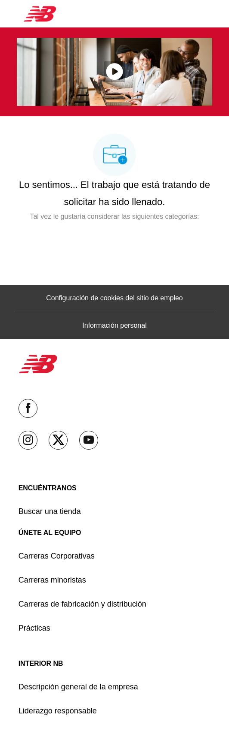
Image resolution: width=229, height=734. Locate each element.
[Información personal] (114, 325)
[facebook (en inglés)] (28, 408)
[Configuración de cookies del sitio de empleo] (114, 298)
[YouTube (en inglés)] (88, 440)
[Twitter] (58, 440)
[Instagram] (28, 440)
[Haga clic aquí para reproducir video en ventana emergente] (114, 71)
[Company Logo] (40, 13)
